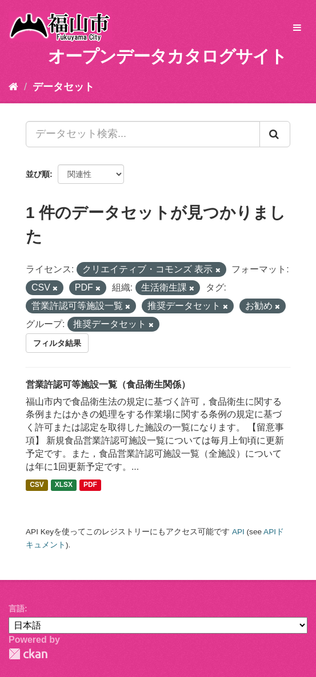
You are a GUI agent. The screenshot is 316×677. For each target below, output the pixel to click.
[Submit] (274, 134)
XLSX (64, 485)
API (238, 531)
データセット (63, 86)
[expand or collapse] (297, 28)
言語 (17, 608)
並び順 (38, 174)
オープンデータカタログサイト (167, 56)
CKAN (28, 654)
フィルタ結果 (57, 343)
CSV (37, 485)
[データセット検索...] (143, 134)
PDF (90, 485)
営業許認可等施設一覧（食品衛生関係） (108, 384)
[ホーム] (13, 86)
